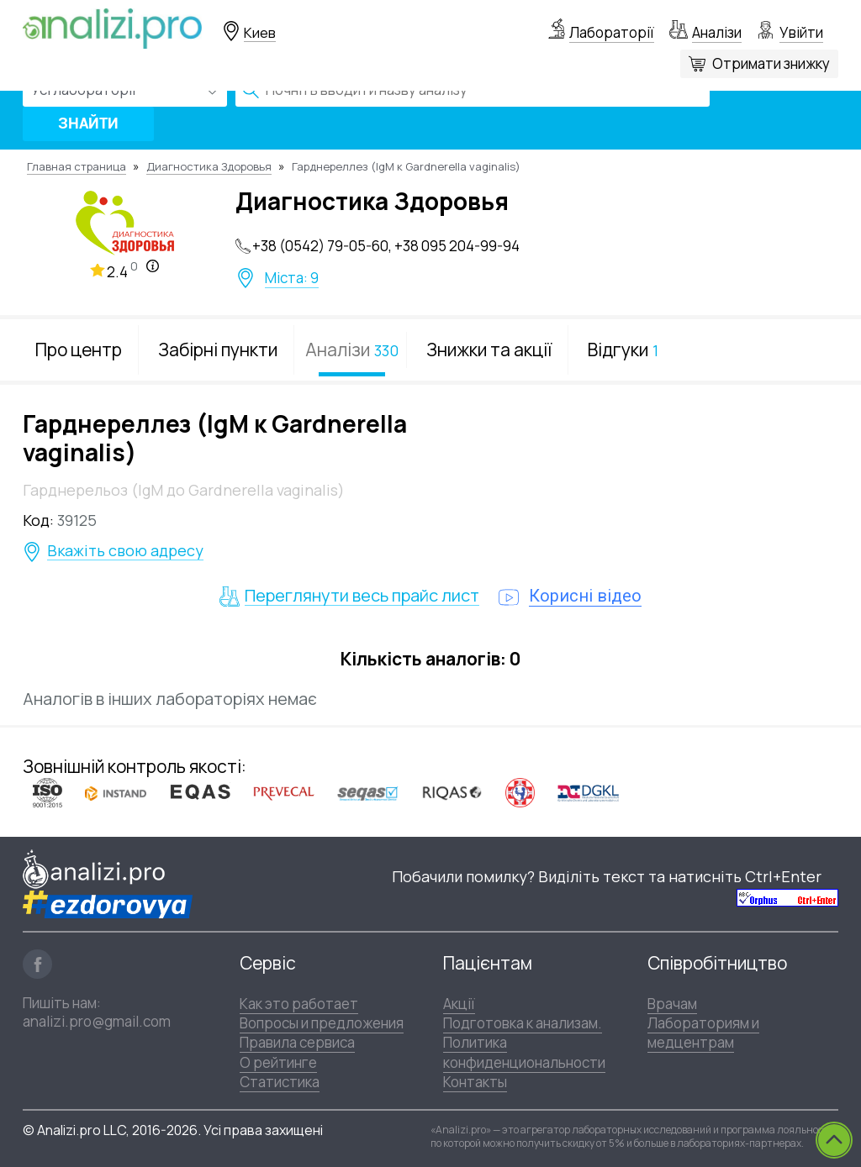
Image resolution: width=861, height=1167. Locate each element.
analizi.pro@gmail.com (97, 1021)
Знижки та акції (489, 349)
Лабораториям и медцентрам (703, 1032)
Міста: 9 (292, 278)
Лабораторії (611, 32)
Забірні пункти (217, 349)
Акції (459, 1003)
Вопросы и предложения (322, 1023)
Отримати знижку (771, 63)
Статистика (280, 1081)
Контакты (475, 1081)
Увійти (801, 32)
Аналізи (717, 32)
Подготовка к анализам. (522, 1023)
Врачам (672, 1003)
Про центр (78, 349)
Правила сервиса (297, 1042)
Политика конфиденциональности (524, 1052)
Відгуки (623, 349)
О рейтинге (278, 1062)
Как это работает (299, 1003)
